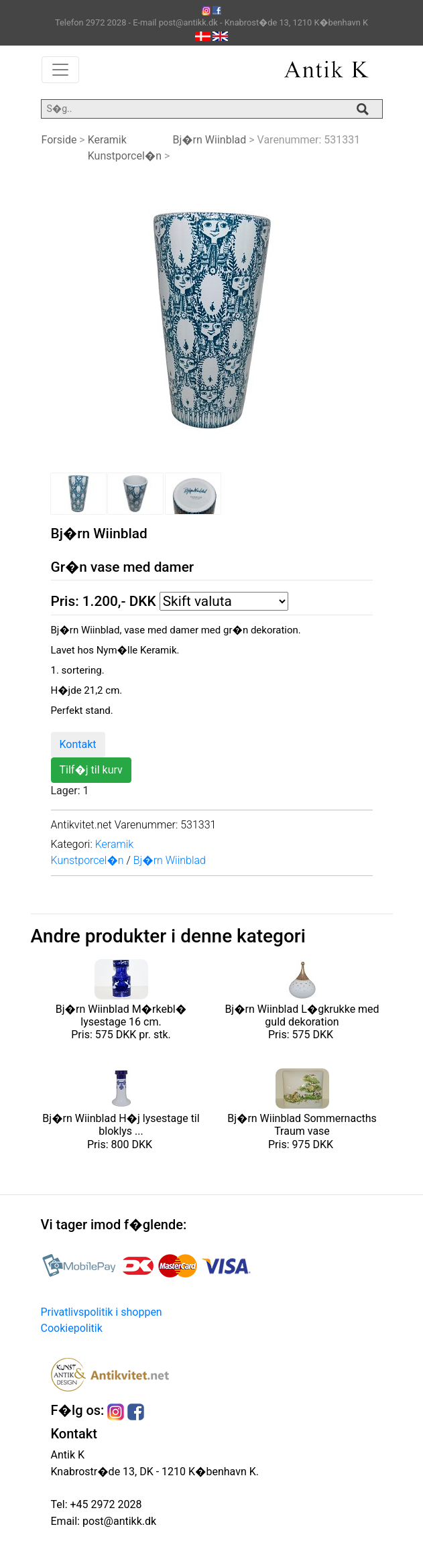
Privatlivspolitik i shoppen (101, 1312)
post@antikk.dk (118, 1521)
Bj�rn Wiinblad (209, 139)
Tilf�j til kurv (91, 769)
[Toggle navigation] (60, 69)
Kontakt (78, 744)
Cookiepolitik (72, 1328)
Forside (59, 139)
